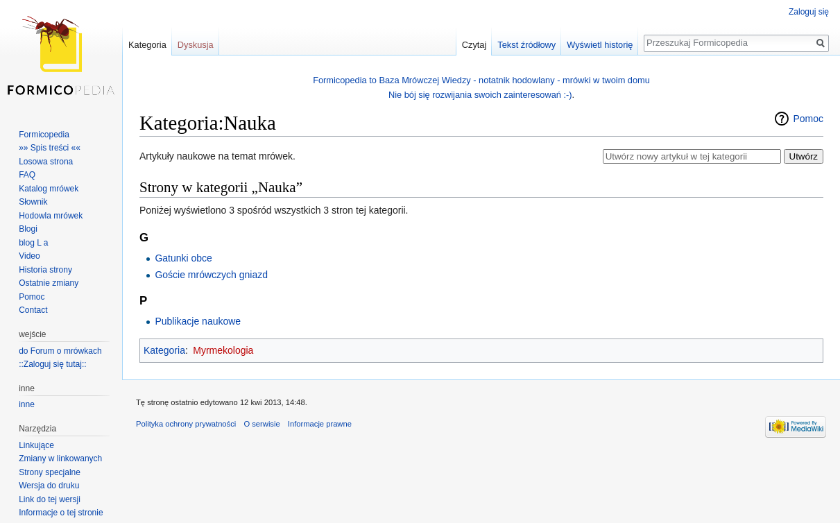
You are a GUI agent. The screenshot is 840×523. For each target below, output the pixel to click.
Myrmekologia (223, 350)
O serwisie (261, 424)
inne (27, 404)
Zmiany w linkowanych (60, 458)
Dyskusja (196, 45)
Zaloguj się (809, 12)
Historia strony (45, 270)
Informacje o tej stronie (61, 512)
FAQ (27, 175)
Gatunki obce (183, 258)
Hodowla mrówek (51, 216)
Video (29, 256)
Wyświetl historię (600, 45)
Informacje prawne (320, 424)
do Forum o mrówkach (60, 351)
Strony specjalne (49, 472)
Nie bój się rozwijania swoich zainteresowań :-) (480, 94)
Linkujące (36, 445)
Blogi (28, 229)
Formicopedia (44, 134)
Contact (33, 310)
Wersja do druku (49, 485)
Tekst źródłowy (526, 45)
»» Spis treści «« (49, 148)
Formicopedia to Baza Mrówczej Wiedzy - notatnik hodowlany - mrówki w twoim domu (481, 80)
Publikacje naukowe (198, 321)
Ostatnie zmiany (48, 283)
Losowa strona (46, 161)
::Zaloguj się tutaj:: (52, 364)
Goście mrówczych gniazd (211, 274)
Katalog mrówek (48, 189)
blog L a (33, 243)
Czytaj (474, 45)
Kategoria (164, 350)
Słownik (33, 202)
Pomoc (808, 118)
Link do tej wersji (49, 499)
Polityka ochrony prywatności (186, 424)
